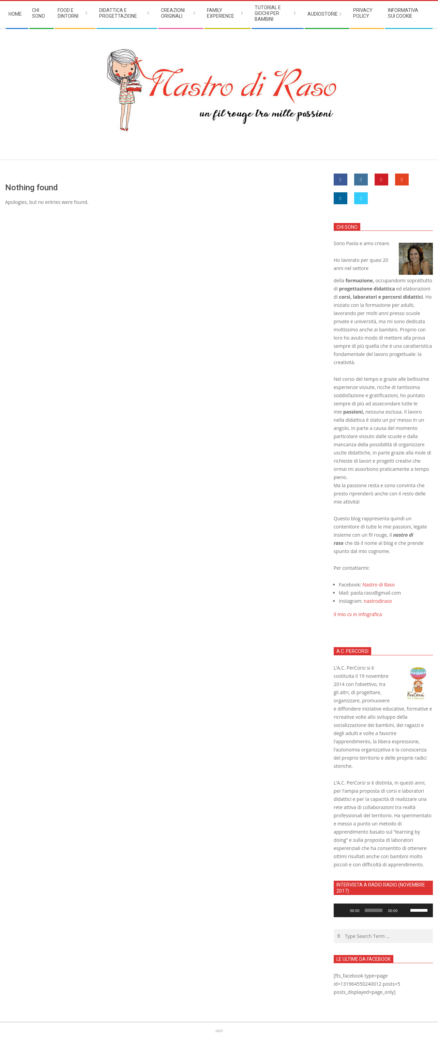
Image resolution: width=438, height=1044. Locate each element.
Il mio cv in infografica (358, 614)
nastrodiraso (378, 601)
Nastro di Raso (378, 584)
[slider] (373, 910)
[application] (383, 910)
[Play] (342, 910)
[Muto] (405, 910)
